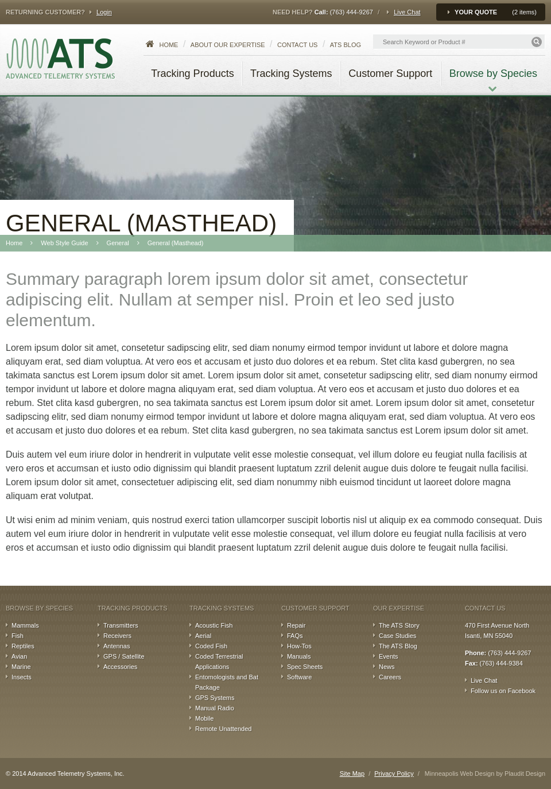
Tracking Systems (221, 608)
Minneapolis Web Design (459, 773)
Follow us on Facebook (503, 690)
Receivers (117, 635)
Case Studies (397, 635)
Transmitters (120, 625)
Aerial (203, 635)
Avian (19, 656)
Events (388, 656)
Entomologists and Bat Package (226, 682)
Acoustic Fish (213, 625)
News (387, 666)
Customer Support (315, 608)
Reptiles (22, 646)
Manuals (299, 656)
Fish (17, 635)
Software (299, 677)
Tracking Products (133, 608)
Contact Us (297, 44)
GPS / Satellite (124, 656)
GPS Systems (214, 697)
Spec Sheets (305, 666)
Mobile (204, 718)
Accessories (120, 666)
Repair (296, 625)
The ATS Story (399, 625)
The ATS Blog (398, 646)
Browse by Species (39, 608)
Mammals (25, 625)
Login (104, 12)
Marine (21, 666)
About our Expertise (228, 44)
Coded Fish (211, 646)
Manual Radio (214, 708)
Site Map (352, 773)
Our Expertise (398, 608)
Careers (390, 677)
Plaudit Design (525, 773)
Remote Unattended (223, 728)
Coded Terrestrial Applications (219, 661)
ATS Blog (345, 44)
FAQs (295, 635)
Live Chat (407, 12)
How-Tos (299, 646)
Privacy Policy (393, 773)
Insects (21, 677)
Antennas (116, 646)
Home (168, 44)
